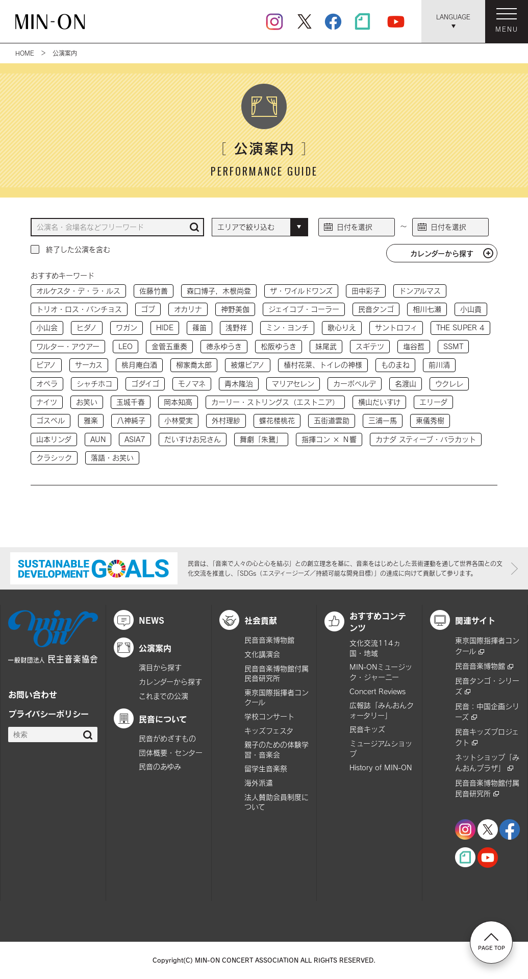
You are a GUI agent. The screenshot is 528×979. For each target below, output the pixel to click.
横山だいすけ (379, 402)
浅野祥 (236, 327)
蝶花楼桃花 (277, 420)
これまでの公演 (163, 696)
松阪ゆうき (278, 346)
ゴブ (148, 309)
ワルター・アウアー (67, 346)
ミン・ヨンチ (287, 327)
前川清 (439, 364)
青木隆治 (238, 383)
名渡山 (405, 383)
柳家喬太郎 (194, 364)
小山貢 (471, 309)
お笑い (86, 402)
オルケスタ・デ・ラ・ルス (78, 290)
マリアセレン (293, 383)
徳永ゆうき (224, 346)
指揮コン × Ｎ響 (329, 439)
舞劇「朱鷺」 (261, 439)
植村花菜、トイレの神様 (323, 364)
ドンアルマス (420, 290)
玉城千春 (130, 402)
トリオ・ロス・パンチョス (79, 309)
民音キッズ (367, 729)
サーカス (89, 364)
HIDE (164, 327)
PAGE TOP (491, 942)
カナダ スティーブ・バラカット (425, 439)
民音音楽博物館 (269, 639)
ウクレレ (449, 383)
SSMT (453, 346)
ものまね (395, 364)
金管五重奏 (169, 346)
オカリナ (188, 309)
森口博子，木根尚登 (219, 290)
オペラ (47, 383)
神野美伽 (235, 309)
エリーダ (433, 402)
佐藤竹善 (153, 290)
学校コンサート (269, 716)
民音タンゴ (376, 309)
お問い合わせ (32, 694)
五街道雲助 (331, 420)
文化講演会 (262, 654)
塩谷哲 (413, 346)
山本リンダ (53, 439)
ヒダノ (87, 327)
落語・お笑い (112, 457)
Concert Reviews (377, 691)
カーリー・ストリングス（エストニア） (275, 402)
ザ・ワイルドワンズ (301, 290)
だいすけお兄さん (192, 439)
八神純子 (131, 420)
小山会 (47, 327)
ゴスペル (50, 420)
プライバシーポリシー (48, 713)
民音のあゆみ (160, 766)
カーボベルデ (354, 383)
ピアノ (46, 364)
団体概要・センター (171, 752)
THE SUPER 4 (460, 327)
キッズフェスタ (268, 730)
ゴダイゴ (145, 383)
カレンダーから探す (441, 253)
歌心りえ (342, 327)
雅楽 (91, 420)
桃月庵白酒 (139, 364)
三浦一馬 (382, 420)
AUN (98, 439)
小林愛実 (178, 420)
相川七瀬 (427, 309)
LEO (125, 346)
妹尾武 (326, 346)
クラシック (54, 457)
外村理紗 (226, 420)
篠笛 (199, 327)
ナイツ (46, 402)
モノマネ (192, 383)
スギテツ (370, 346)
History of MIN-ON (380, 767)
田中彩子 (365, 290)
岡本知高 (178, 402)
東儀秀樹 (430, 420)
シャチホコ (94, 383)
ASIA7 (134, 439)
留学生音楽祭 (265, 768)
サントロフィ (396, 327)
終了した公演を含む (78, 249)
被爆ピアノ (248, 364)
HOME (24, 53)
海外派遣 (258, 782)
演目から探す (160, 667)
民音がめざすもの (167, 738)
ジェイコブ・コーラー (303, 309)
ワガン (126, 327)
